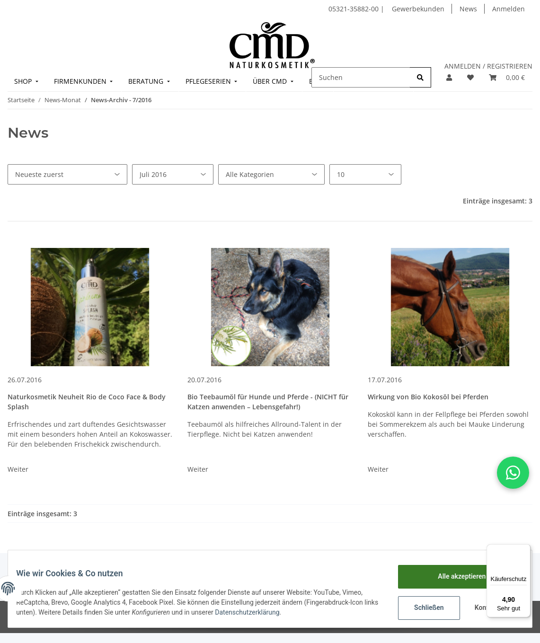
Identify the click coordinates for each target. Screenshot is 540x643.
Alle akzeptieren (454, 576)
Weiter (18, 469)
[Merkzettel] (470, 77)
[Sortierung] (67, 174)
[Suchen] (360, 77)
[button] (449, 77)
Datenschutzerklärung (269, 612)
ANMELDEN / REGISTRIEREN (488, 66)
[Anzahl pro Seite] (365, 174)
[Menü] (525, 549)
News (468, 8)
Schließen (422, 607)
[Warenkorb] (506, 77)
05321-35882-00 (354, 8)
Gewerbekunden (418, 8)
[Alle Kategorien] (271, 174)
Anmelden (508, 8)
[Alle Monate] (172, 174)
